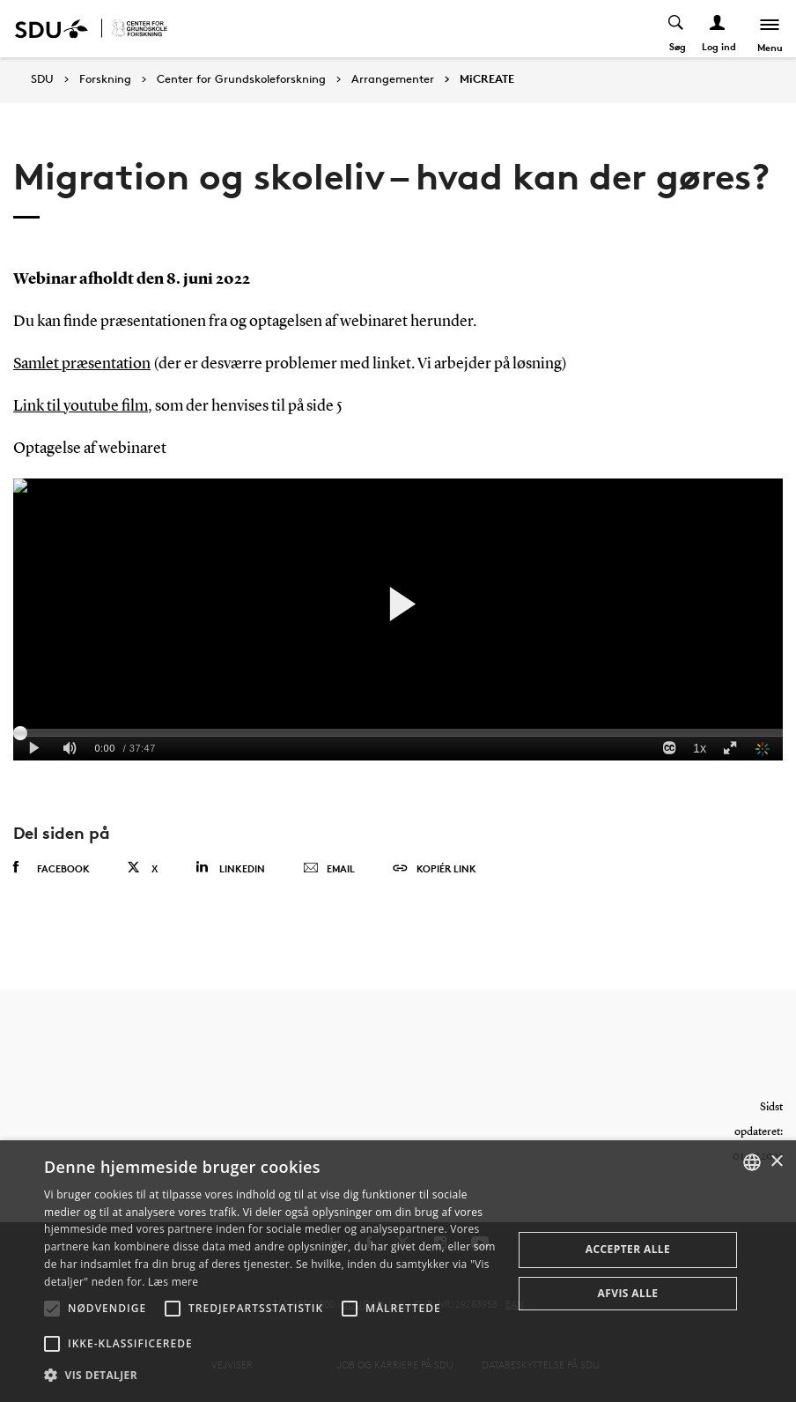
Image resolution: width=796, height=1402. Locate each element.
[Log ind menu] (718, 28)
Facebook (51, 868)
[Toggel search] (676, 28)
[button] (52, 1308)
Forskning (105, 79)
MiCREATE (487, 79)
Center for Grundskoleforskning (241, 79)
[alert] (398, 1271)
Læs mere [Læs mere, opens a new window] (173, 1281)
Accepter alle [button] (628, 1249)
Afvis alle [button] (628, 1293)
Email (329, 869)
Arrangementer (392, 79)
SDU (42, 79)
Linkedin (230, 867)
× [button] (776, 1161)
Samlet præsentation (82, 364)
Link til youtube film (80, 406)
